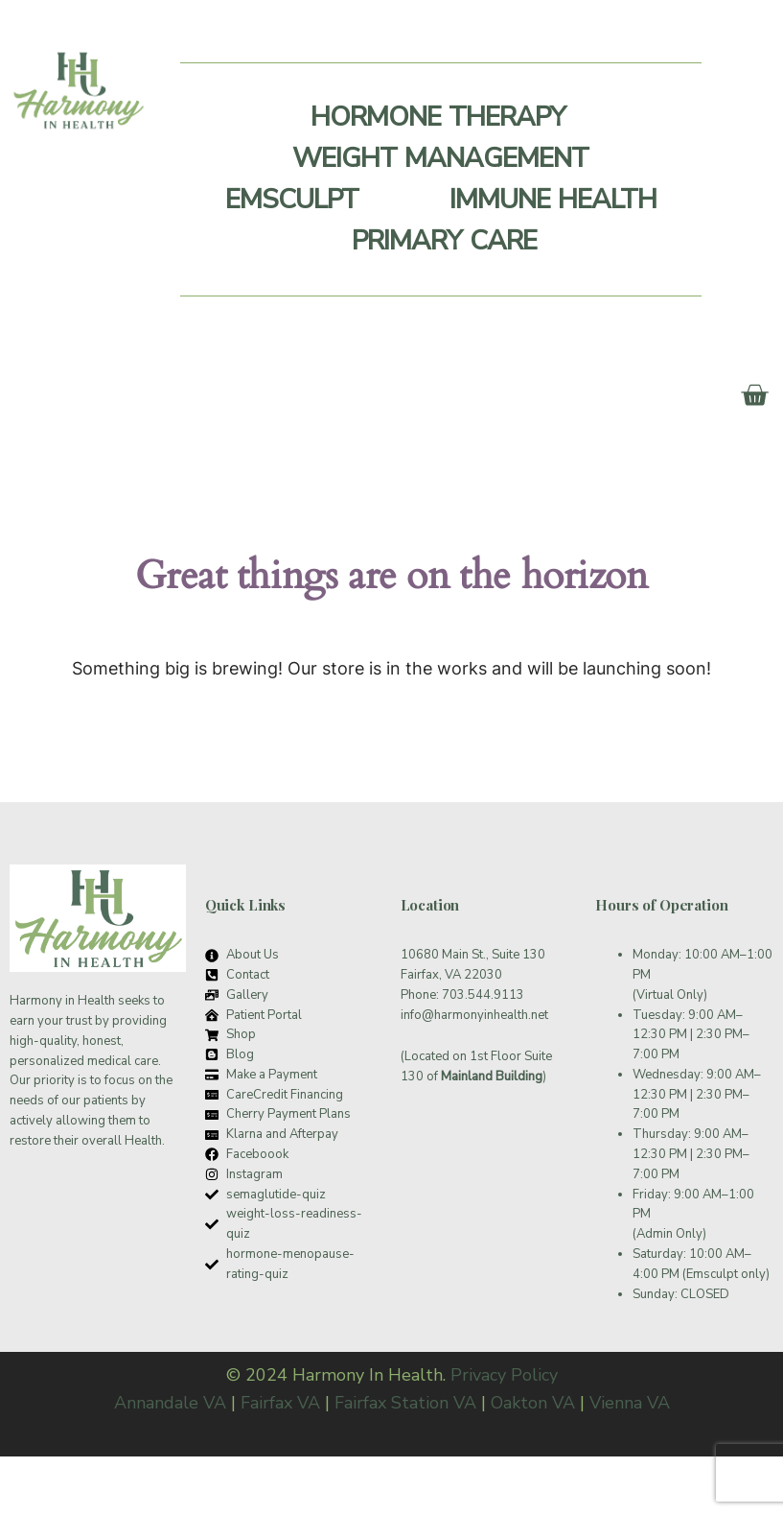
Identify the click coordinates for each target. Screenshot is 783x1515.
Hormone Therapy (438, 117)
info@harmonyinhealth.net (474, 1015)
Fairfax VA (280, 1402)
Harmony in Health (62, 1000)
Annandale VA (170, 1402)
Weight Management (440, 158)
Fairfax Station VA (405, 1402)
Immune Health (552, 199)
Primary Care (444, 241)
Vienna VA (629, 1402)
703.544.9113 (483, 995)
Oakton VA (533, 1402)
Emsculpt (291, 199)
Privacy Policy (504, 1374)
